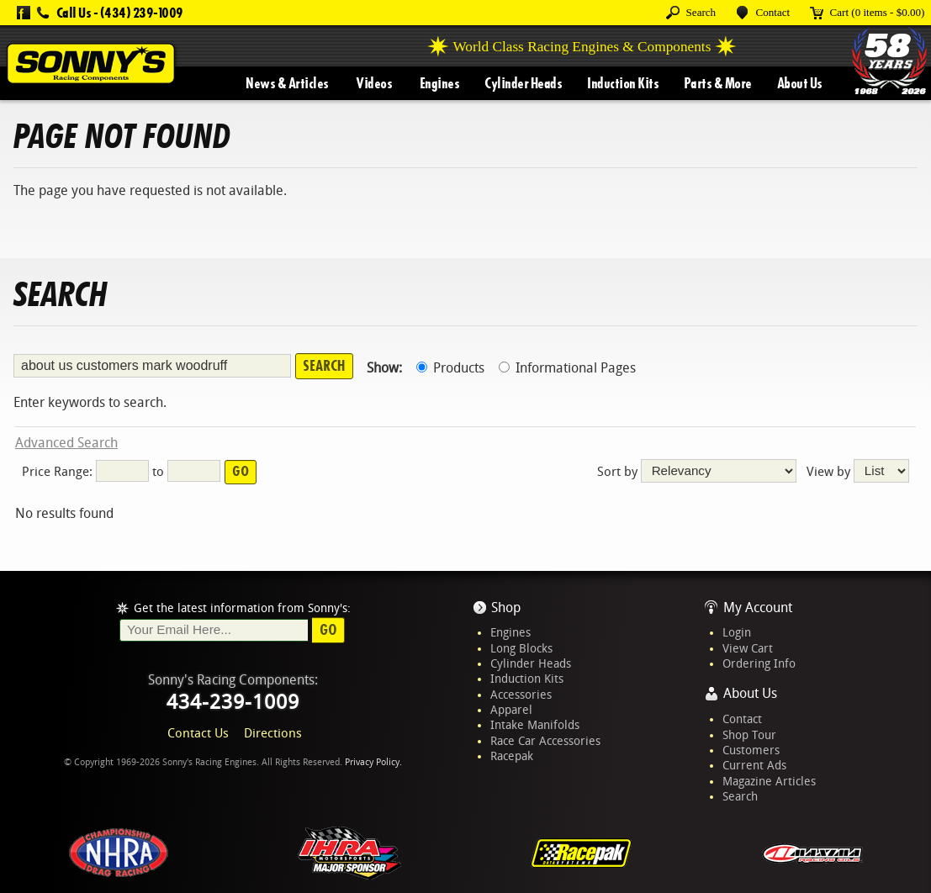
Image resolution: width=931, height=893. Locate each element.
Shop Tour (749, 735)
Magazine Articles (769, 781)
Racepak (511, 756)
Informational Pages (567, 368)
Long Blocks (521, 648)
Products (450, 368)
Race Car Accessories (545, 741)
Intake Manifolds (534, 725)
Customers (751, 750)
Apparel (511, 709)
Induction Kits (623, 83)
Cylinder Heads (523, 83)
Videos (374, 83)
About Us (800, 83)
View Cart (747, 648)
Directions (273, 733)
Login (736, 632)
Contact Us (198, 733)
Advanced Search (66, 443)
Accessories (521, 694)
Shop (506, 608)
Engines (440, 83)
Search (740, 796)
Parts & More (718, 83)
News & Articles (287, 83)
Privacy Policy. (373, 762)
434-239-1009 (233, 702)
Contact (742, 719)
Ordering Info (759, 663)
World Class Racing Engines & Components (581, 47)
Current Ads (754, 765)
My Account (757, 608)
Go (328, 630)
